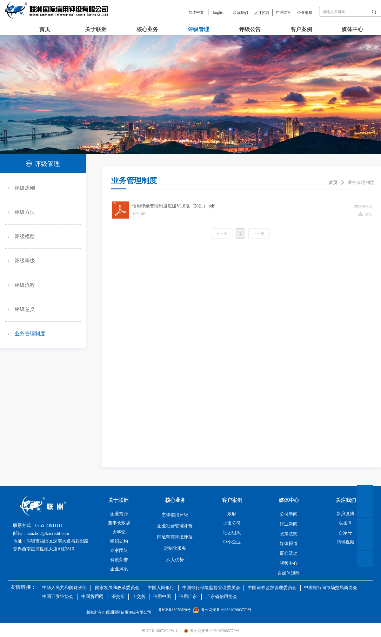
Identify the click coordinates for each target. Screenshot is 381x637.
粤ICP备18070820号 (175, 609)
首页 (333, 182)
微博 (365, 542)
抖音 (365, 559)
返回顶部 (365, 493)
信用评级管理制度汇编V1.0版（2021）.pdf (173, 206)
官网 (365, 509)
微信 (365, 526)
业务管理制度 (361, 182)
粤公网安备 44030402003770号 (223, 609)
